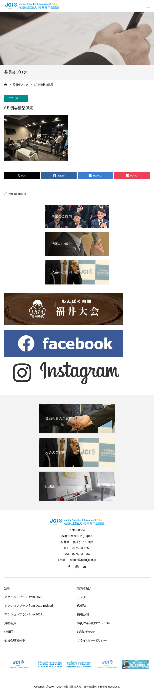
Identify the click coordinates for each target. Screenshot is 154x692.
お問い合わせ (86, 631)
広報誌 (81, 605)
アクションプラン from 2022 (23, 597)
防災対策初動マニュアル (93, 623)
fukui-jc (22, 193)
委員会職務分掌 (14, 640)
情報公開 (83, 614)
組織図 (8, 631)
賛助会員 (10, 623)
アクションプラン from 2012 (23, 614)
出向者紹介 (84, 588)
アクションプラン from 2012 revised (28, 605)
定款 (7, 588)
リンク (81, 597)
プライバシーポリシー (92, 640)
